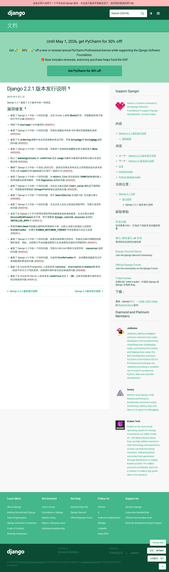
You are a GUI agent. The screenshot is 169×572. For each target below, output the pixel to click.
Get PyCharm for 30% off (84, 70)
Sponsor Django (133, 507)
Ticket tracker (123, 278)
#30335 (70, 180)
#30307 (30, 119)
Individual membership (53, 528)
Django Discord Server (128, 251)
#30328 (72, 189)
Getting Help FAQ (79, 507)
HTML (142, 301)
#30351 (92, 242)
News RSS (103, 533)
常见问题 (121, 221)
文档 (12, 25)
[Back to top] (162, 566)
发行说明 (126, 199)
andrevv (138, 553)
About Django (14, 507)
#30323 (23, 251)
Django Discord (78, 512)
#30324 (15, 134)
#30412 (32, 279)
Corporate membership (137, 512)
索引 (118, 238)
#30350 (23, 161)
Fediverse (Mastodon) (109, 517)
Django (16, 13)
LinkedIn (102, 528)
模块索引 (127, 238)
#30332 (23, 143)
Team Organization (17, 517)
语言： (156, 550)
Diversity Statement (17, 533)
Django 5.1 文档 (127, 194)
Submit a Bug (48, 517)
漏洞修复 (126, 139)
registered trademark (90, 562)
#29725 (49, 167)
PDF (148, 301)
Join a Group (48, 507)
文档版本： (156, 558)
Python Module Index (129, 177)
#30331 (50, 124)
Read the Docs (126, 305)
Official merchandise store (138, 517)
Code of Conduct (15, 528)
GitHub (101, 507)
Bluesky (102, 523)
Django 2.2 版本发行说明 (89, 291)
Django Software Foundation (22, 523)
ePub (154, 301)
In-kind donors (68, 552)
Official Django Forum (128, 264)
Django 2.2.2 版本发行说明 (22, 291)
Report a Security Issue (53, 523)
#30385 (15, 198)
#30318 (23, 208)
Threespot (117, 553)
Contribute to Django (52, 512)
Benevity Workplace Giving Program (143, 523)
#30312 (37, 220)
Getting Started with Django (21, 512)
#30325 (68, 171)
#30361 (15, 233)
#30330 (15, 152)
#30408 (80, 270)
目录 (121, 166)
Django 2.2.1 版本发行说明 (132, 133)
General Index (126, 171)
